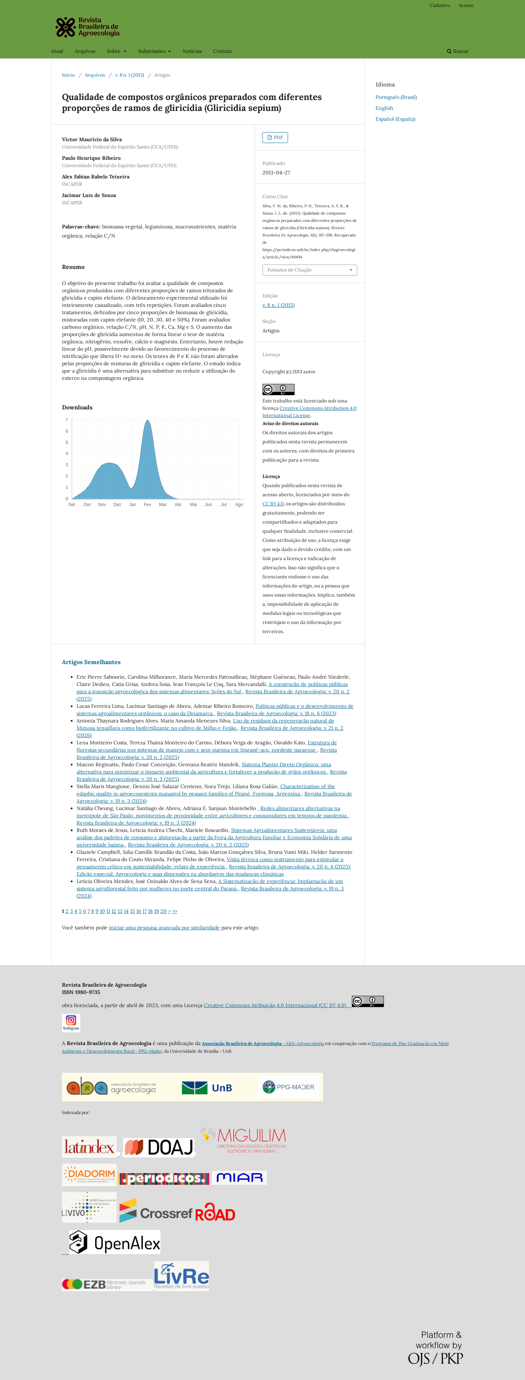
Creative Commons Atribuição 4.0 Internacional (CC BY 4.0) (278, 1005)
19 (156, 911)
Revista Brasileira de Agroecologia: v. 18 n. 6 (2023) (276, 713)
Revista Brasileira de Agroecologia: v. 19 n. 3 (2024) (136, 823)
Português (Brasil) (396, 97)
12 (114, 911)
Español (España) (395, 119)
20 (163, 911)
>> (174, 911)
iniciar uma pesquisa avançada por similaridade (164, 927)
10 (102, 911)
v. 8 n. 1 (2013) (129, 75)
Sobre (114, 51)
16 (138, 911)
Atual (57, 51)
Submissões (152, 51)
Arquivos (85, 51)
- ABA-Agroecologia (302, 1043)
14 (126, 911)
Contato (222, 51)
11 (108, 911)
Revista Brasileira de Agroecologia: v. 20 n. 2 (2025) (188, 844)
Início (68, 75)
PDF (278, 137)
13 (120, 911)
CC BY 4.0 (273, 504)
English (384, 108)
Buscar (458, 51)
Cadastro (440, 5)
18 (150, 911)
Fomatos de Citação (290, 270)
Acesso (466, 5)
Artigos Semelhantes (91, 662)
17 (145, 911)
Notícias (192, 51)
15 (132, 911)
